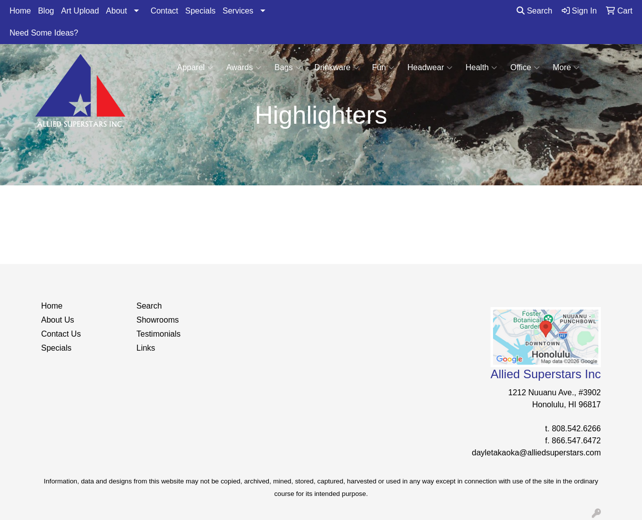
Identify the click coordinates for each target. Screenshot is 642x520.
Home (20, 11)
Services (238, 11)
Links (145, 348)
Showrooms (157, 320)
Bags (287, 68)
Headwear (429, 68)
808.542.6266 (576, 428)
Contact (164, 11)
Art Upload (80, 11)
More (566, 68)
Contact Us (61, 334)
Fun (383, 68)
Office (525, 68)
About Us (57, 320)
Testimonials (158, 334)
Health (481, 68)
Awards (243, 68)
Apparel (195, 68)
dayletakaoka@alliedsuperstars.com (536, 452)
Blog (46, 11)
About (116, 11)
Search (534, 11)
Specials (200, 11)
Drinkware (336, 68)
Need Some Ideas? (44, 33)
